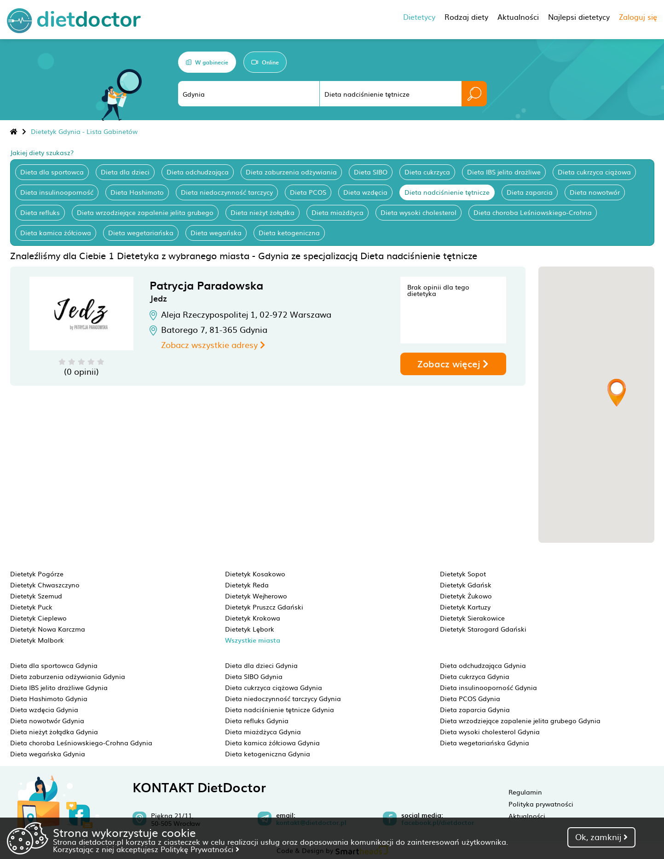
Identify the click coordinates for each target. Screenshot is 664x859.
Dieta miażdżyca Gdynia (263, 731)
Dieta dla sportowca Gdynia (54, 665)
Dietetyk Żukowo (466, 595)
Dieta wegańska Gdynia (47, 753)
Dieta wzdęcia (365, 192)
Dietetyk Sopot (463, 573)
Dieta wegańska (216, 232)
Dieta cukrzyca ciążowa (594, 171)
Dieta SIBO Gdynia (254, 676)
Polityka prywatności (540, 803)
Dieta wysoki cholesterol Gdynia (490, 731)
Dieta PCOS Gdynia (470, 698)
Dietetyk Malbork (37, 639)
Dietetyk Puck (31, 606)
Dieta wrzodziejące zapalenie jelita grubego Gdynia (520, 720)
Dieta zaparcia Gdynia (475, 709)
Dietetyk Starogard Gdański (483, 628)
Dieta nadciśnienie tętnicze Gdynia (279, 709)
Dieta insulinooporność (56, 192)
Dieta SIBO (370, 171)
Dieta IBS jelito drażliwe (504, 171)
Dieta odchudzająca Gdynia (483, 665)
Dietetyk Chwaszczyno (45, 584)
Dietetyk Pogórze (37, 573)
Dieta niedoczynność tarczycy (227, 192)
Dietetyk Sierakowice (472, 617)
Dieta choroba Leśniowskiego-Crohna (532, 212)
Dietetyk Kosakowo (255, 573)
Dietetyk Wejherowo (256, 595)
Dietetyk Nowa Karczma (47, 628)
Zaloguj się (638, 16)
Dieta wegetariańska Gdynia (484, 742)
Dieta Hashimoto (137, 192)
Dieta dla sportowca (52, 171)
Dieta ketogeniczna (289, 232)
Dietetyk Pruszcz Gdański (264, 606)
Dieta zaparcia (530, 192)
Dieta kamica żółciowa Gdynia (272, 742)
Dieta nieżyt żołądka (262, 212)
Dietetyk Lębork (249, 628)
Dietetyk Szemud (36, 595)
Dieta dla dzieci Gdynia (261, 665)
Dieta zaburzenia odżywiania (291, 171)
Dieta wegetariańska (140, 232)
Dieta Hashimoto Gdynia (48, 698)
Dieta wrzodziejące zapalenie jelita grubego (145, 212)
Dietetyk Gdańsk (465, 584)
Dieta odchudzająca (198, 171)
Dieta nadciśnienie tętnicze (447, 192)
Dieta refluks (40, 212)
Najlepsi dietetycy (579, 16)
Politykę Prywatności (200, 848)
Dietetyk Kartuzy (465, 606)
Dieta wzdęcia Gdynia (44, 709)
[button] (616, 392)
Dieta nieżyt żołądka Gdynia (54, 731)
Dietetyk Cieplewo (38, 617)
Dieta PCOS (308, 192)
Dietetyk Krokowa (252, 617)
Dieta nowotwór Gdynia (47, 720)
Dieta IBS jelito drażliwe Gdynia (59, 687)
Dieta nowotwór (595, 192)
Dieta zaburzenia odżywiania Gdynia (67, 676)
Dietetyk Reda (247, 584)
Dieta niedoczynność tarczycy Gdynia (283, 698)
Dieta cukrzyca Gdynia (474, 676)
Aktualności (526, 815)
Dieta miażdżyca (338, 212)
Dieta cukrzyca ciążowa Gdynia (273, 687)
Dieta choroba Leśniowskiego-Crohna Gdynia (81, 742)
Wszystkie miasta (252, 640)
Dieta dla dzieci (125, 171)
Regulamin (525, 791)
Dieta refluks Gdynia (257, 720)
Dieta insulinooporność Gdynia (488, 687)
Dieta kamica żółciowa (55, 232)
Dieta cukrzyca (427, 171)
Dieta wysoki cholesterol (418, 212)
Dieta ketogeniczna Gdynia (267, 753)
